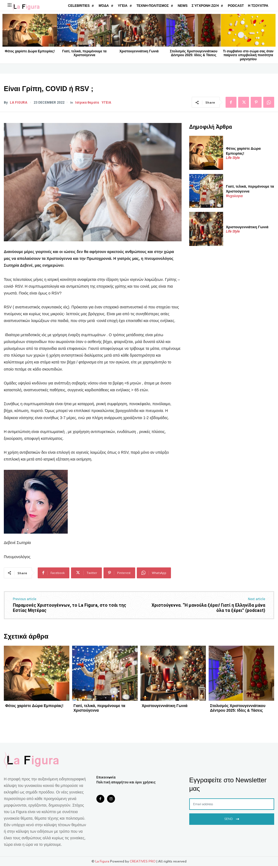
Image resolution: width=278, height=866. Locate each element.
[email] (231, 804)
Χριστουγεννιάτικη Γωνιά (139, 51)
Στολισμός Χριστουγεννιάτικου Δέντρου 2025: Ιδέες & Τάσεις (193, 53)
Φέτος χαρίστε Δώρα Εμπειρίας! (30, 51)
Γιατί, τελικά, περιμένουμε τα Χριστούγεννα (84, 53)
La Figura (18, 102)
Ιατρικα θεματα (87, 102)
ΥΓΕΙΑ (106, 102)
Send (231, 818)
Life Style (233, 158)
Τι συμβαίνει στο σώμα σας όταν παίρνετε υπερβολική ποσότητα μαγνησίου (248, 55)
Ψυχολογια (234, 196)
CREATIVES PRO (143, 861)
